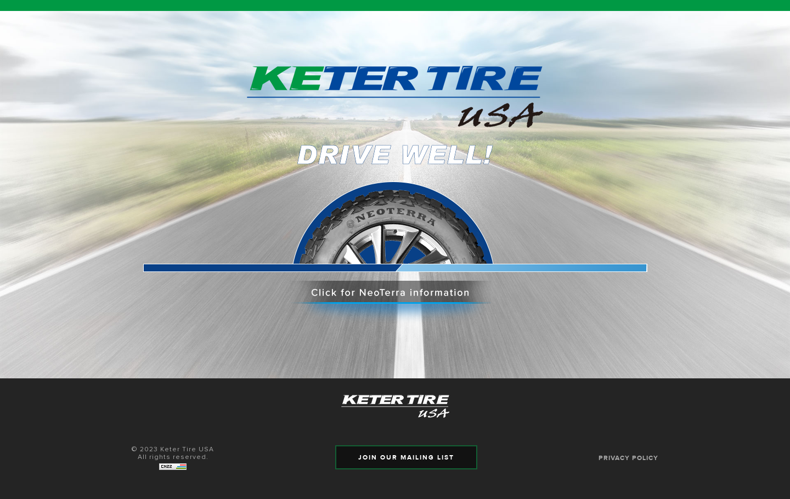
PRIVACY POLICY (628, 458)
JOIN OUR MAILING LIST (406, 457)
